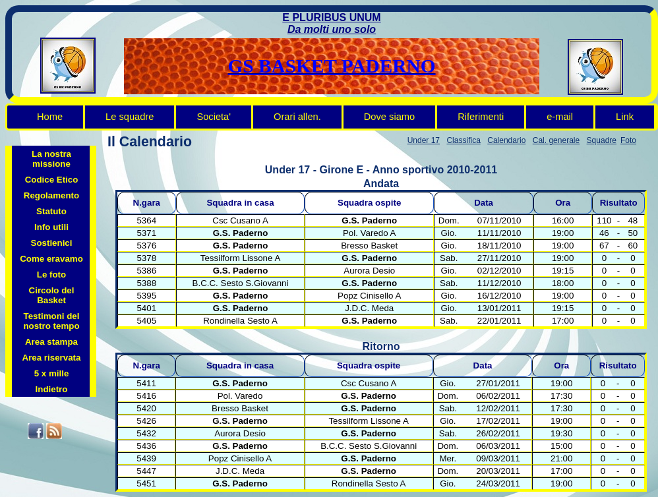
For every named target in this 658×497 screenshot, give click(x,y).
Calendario (506, 140)
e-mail (560, 116)
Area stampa (51, 342)
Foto (628, 140)
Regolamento (51, 195)
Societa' (213, 116)
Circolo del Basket (52, 295)
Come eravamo (51, 259)
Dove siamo (389, 116)
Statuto (51, 211)
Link (625, 116)
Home (50, 116)
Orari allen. (297, 116)
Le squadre (129, 116)
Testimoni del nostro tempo (51, 321)
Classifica (463, 140)
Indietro (52, 389)
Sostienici (52, 243)
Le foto (51, 274)
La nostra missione (51, 159)
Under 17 (423, 140)
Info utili (51, 227)
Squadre (601, 140)
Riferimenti (481, 116)
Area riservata (51, 358)
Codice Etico (51, 180)
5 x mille (51, 373)
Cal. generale (556, 140)
